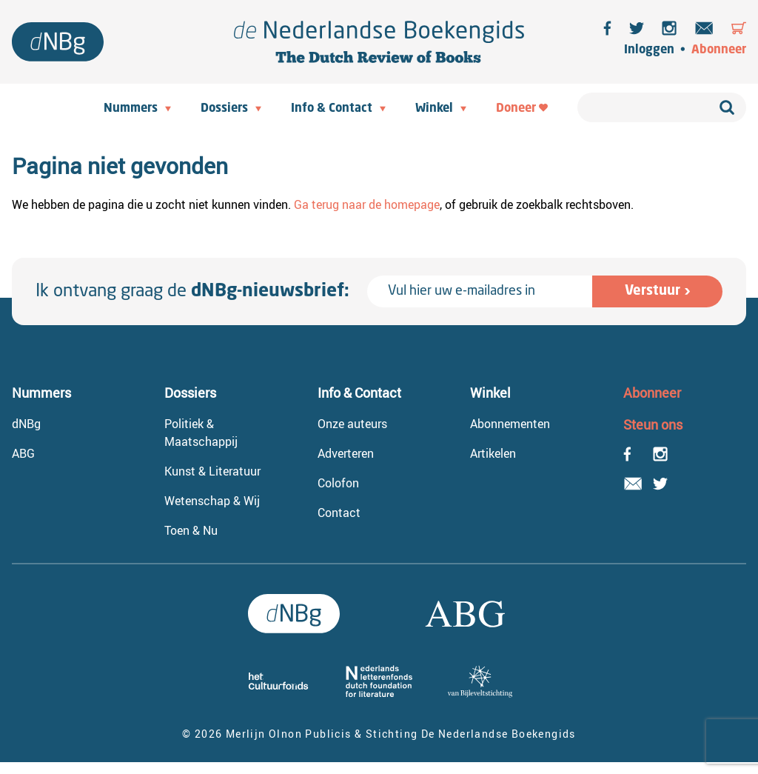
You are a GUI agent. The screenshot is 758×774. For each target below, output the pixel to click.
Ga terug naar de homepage (367, 204)
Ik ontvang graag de (192, 292)
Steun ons (652, 424)
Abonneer (718, 50)
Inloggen (649, 50)
